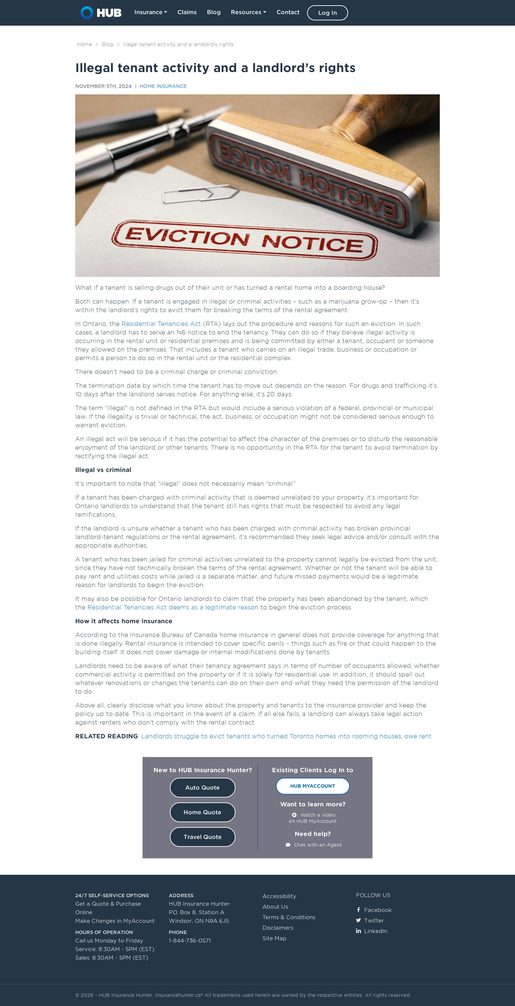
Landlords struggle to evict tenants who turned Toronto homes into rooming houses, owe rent (286, 736)
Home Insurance (163, 86)
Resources (246, 12)
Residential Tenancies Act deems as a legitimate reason (172, 607)
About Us (275, 907)
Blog (214, 12)
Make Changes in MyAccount (115, 921)
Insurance (148, 12)
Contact (288, 12)
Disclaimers (277, 928)
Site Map (274, 938)
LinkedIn (371, 931)
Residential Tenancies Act (161, 323)
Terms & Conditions (288, 917)
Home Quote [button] (202, 812)
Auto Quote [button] (202, 787)
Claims (187, 12)
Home (84, 44)
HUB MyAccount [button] (312, 786)
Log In (327, 13)
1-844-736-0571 (190, 941)
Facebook (374, 910)
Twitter (370, 921)
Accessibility (279, 896)
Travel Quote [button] (203, 837)
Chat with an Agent (318, 844)
